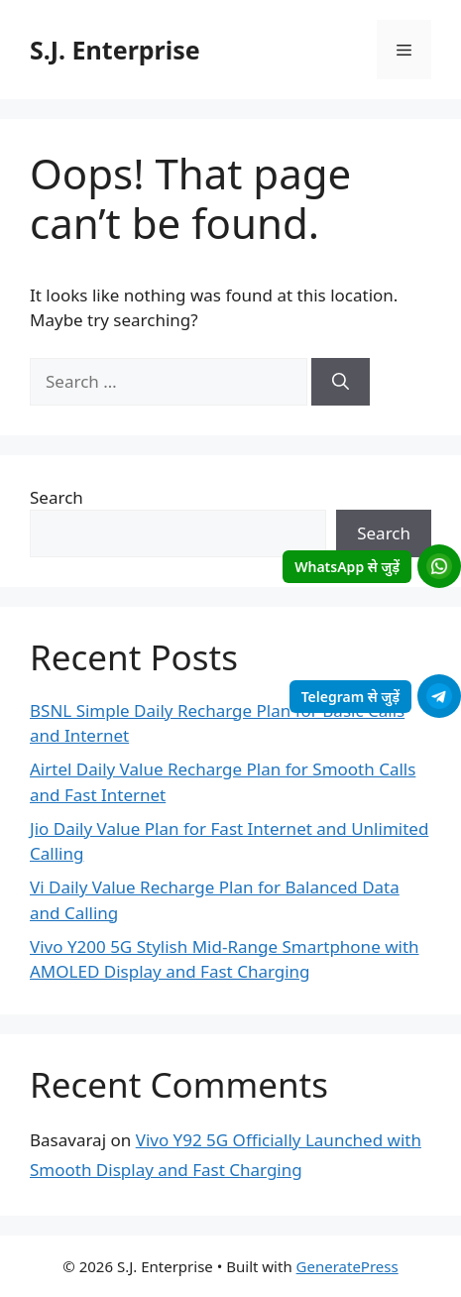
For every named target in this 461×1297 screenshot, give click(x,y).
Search (56, 497)
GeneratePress (347, 1266)
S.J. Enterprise (115, 49)
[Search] (340, 382)
